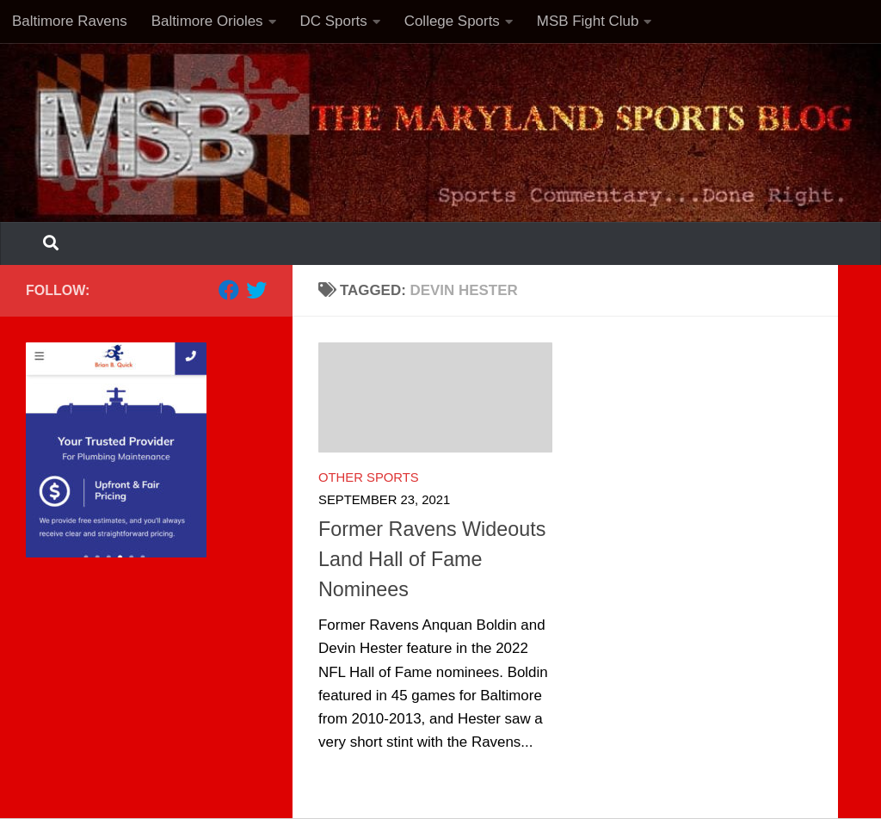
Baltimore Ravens (69, 21)
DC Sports (333, 21)
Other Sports (368, 477)
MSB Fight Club (588, 21)
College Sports (452, 21)
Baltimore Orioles (207, 21)
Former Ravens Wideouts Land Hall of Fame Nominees (431, 559)
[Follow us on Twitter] (256, 290)
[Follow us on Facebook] (229, 290)
